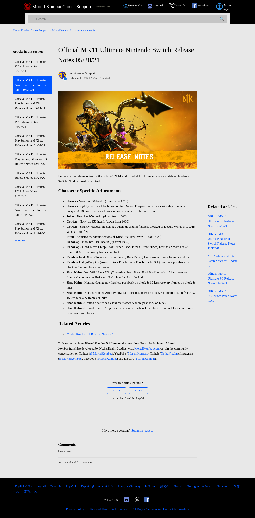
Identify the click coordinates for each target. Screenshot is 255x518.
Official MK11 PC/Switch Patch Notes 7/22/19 (222, 296)
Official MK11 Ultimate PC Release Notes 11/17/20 (30, 191)
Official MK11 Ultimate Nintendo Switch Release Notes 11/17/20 (31, 209)
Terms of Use (98, 509)
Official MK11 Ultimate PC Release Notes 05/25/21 (30, 66)
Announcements (86, 30)
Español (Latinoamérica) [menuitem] (97, 486)
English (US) (23, 486)
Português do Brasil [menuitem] (200, 486)
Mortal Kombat (138, 353)
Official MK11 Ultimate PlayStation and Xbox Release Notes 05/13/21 (30, 103)
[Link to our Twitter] (179, 6)
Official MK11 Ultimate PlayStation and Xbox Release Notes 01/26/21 (30, 140)
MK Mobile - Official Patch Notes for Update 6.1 (222, 261)
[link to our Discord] (157, 6)
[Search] (127, 19)
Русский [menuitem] (223, 486)
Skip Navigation (103, 6)
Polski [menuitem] (178, 486)
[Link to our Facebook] (203, 6)
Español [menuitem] (71, 486)
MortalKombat (107, 358)
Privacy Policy (75, 509)
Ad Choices (119, 509)
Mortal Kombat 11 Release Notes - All (91, 334)
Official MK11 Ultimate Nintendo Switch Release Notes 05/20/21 (31, 84)
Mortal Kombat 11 (62, 30)
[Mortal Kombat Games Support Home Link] (57, 6)
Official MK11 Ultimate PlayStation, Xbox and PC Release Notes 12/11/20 (31, 159)
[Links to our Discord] (126, 500)
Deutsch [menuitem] (55, 486)
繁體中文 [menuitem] (30, 491)
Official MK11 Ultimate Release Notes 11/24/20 (30, 175)
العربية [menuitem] (41, 486)
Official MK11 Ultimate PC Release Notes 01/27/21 (30, 122)
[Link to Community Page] (133, 6)
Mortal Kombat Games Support (30, 30)
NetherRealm (169, 353)
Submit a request (142, 430)
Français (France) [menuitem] (129, 486)
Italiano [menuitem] (150, 486)
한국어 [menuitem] (165, 486)
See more (19, 240)
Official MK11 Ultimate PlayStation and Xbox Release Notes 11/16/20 (30, 228)
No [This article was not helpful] (140, 390)
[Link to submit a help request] (228, 6)
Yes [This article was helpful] (118, 390)
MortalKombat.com (147, 348)
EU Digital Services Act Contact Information (160, 509)
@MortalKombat (101, 353)
